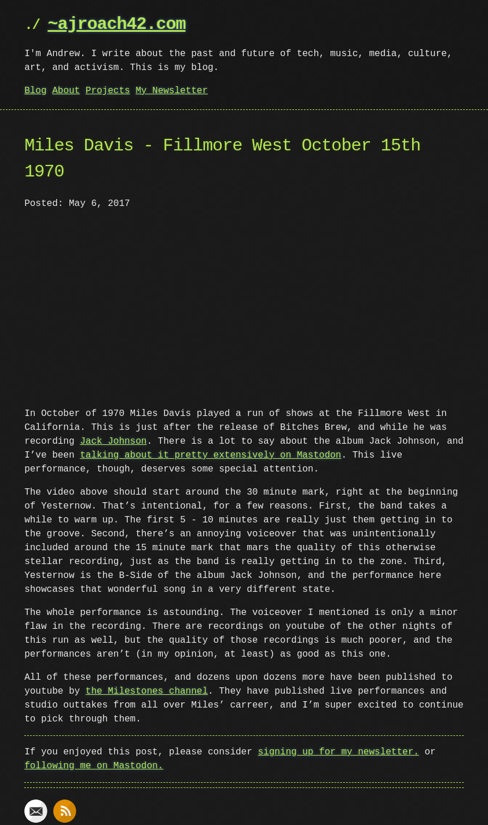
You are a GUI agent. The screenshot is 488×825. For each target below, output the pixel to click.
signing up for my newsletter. (338, 751)
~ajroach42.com (116, 24)
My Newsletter (171, 90)
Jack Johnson (113, 440)
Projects (108, 90)
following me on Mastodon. (93, 764)
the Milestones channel (147, 690)
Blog (35, 90)
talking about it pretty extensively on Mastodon (210, 454)
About (66, 90)
